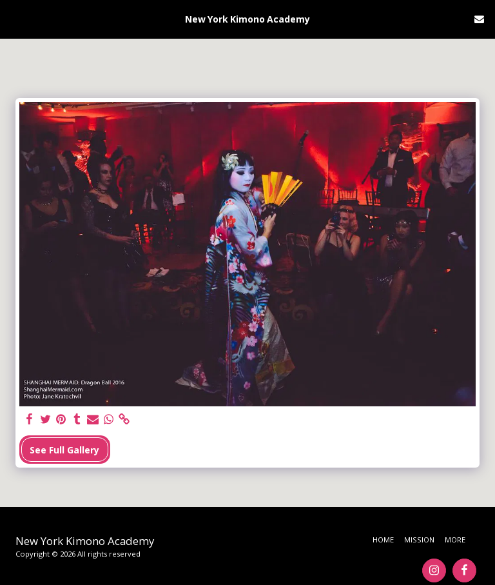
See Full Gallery (64, 450)
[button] (14, 18)
